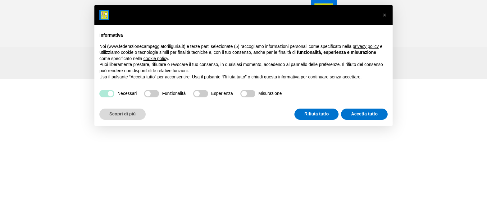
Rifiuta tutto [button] (316, 113)
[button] (384, 15)
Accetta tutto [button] (364, 113)
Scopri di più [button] (122, 113)
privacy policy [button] (366, 46)
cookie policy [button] (155, 58)
